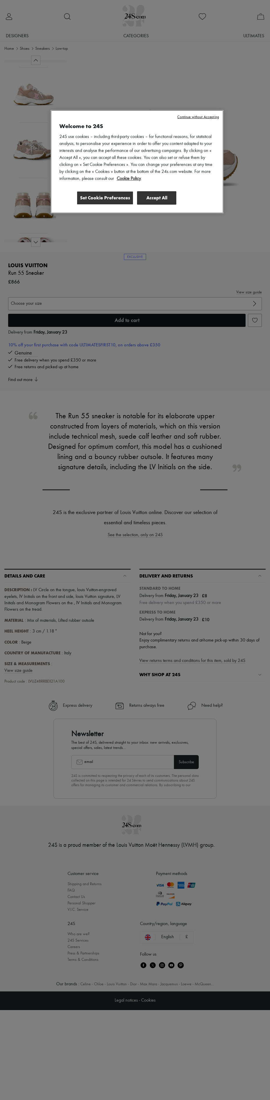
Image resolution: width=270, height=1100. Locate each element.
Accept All (156, 198)
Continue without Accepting (198, 117)
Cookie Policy (129, 178)
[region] (137, 162)
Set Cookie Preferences (104, 198)
